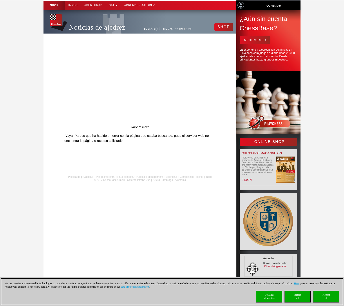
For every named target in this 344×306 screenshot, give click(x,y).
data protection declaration (135, 286)
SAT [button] (113, 5)
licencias (171, 176)
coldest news (139, 183)
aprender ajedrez (139, 5)
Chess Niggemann (275, 266)
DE (176, 29)
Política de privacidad (80, 176)
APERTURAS (93, 5)
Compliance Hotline (191, 176)
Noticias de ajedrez (97, 27)
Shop (54, 5)
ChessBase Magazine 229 (262, 153)
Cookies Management (150, 176)
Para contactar (125, 176)
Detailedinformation (269, 296)
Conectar (273, 5)
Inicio (73, 5)
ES (185, 29)
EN (181, 29)
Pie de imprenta (105, 176)
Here (296, 283)
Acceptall (326, 296)
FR (190, 29)
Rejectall (297, 296)
